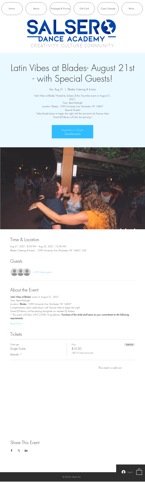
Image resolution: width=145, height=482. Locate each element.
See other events (72, 133)
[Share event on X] (18, 450)
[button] (139, 471)
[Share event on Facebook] (11, 450)
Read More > (16, 323)
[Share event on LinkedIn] (26, 450)
